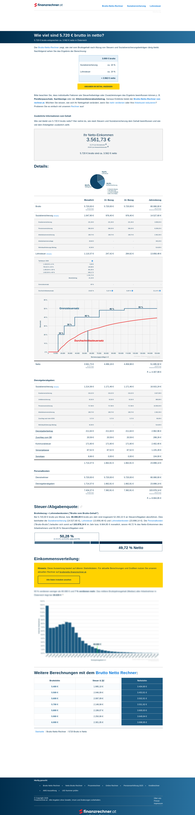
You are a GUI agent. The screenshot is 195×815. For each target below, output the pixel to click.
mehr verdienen (117, 103)
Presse (157, 801)
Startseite (39, 732)
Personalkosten (155, 521)
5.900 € (54, 716)
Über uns (157, 798)
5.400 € (54, 687)
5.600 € (54, 698)
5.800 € (54, 710)
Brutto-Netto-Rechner (112, 6)
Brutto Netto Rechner (116, 672)
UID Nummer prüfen (70, 791)
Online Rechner (112, 786)
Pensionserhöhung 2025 (133, 786)
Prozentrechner (94, 786)
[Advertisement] (97, 19)
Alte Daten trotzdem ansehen (58, 580)
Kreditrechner (154, 786)
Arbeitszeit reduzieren (145, 103)
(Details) (56, 216)
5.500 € (54, 692)
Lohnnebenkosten (120, 521)
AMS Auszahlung (50, 791)
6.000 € (54, 722)
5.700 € (54, 704)
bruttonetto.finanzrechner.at (73, 572)
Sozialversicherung (136, 6)
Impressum (158, 803)
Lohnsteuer (155, 6)
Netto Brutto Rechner (73, 786)
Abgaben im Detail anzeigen (98, 87)
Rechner (75, 106)
